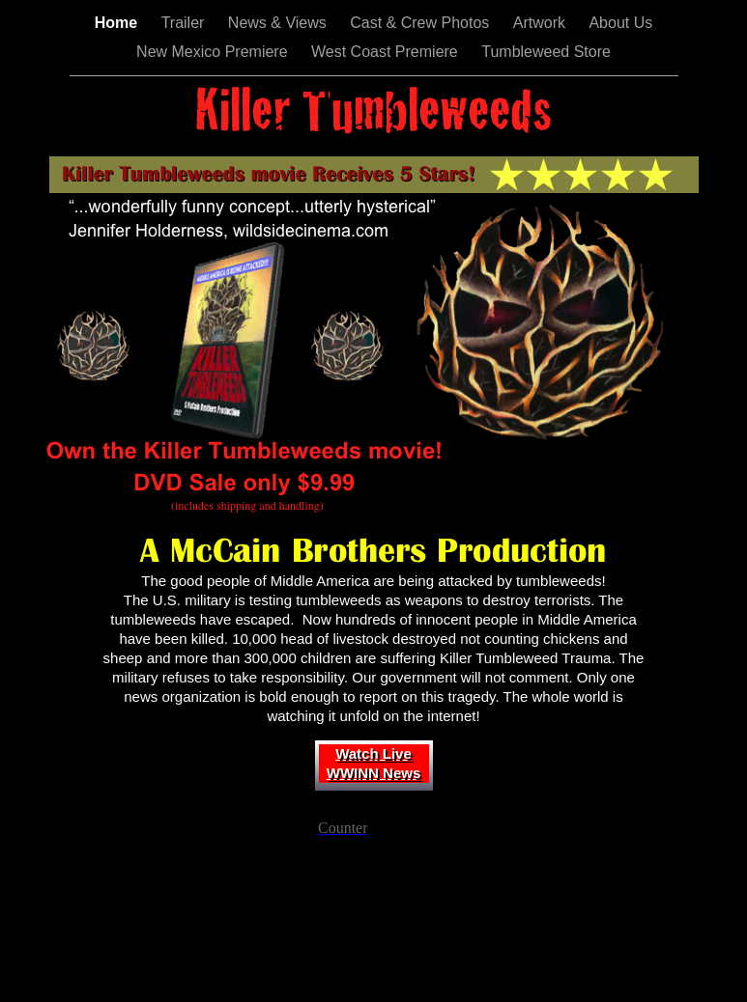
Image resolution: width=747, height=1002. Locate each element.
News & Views (279, 22)
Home (118, 22)
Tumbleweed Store (546, 51)
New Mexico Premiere (214, 51)
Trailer (185, 22)
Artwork (541, 22)
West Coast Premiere (386, 51)
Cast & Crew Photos (422, 22)
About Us (620, 22)
